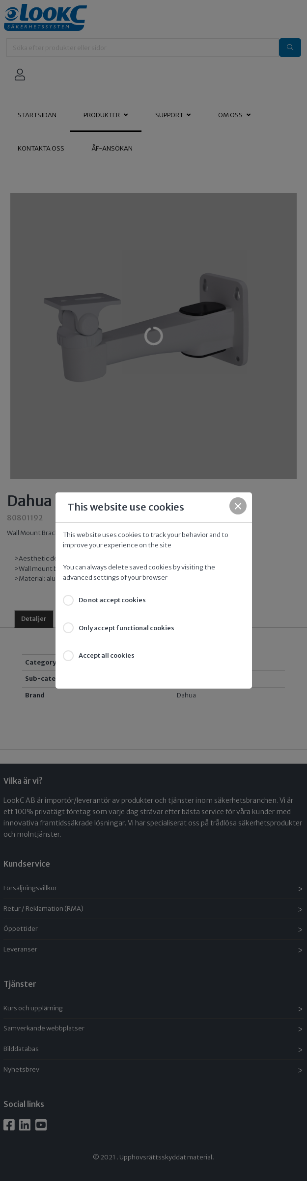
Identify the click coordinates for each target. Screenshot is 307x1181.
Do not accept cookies (112, 600)
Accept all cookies (107, 655)
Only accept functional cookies (126, 628)
